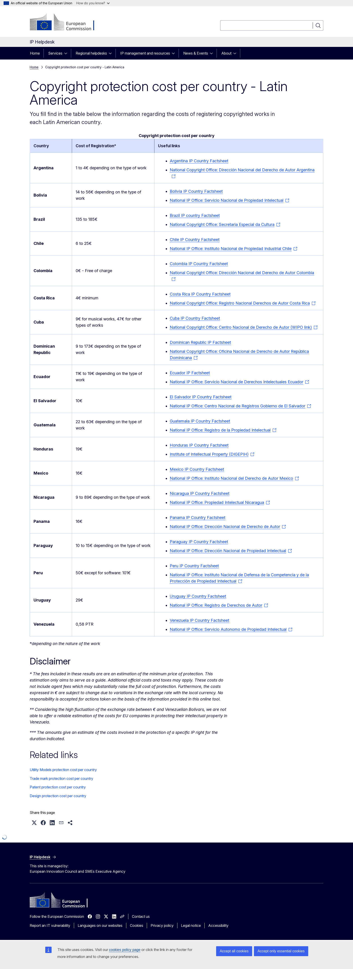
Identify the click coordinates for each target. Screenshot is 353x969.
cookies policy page (124, 950)
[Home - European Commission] (66, 23)
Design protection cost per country (58, 796)
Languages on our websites (100, 925)
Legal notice (191, 925)
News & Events (195, 53)
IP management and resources (145, 53)
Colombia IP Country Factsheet (199, 263)
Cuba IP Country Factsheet (195, 318)
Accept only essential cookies (281, 951)
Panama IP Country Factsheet (197, 517)
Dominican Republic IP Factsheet (200, 342)
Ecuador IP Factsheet (190, 372)
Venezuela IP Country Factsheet (199, 620)
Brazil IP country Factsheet (195, 215)
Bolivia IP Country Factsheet (196, 191)
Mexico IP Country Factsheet (197, 469)
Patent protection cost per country (58, 787)
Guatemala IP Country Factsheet (200, 421)
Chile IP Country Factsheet (194, 239)
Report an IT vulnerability (50, 925)
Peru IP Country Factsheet (194, 565)
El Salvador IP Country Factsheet (200, 397)
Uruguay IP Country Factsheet (198, 596)
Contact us (141, 916)
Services (55, 53)
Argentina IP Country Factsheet (199, 160)
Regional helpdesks (91, 53)
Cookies (136, 925)
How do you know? (93, 3)
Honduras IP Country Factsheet (199, 445)
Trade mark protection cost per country (61, 778)
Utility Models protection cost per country (63, 770)
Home (35, 53)
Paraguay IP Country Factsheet (199, 541)
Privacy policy (162, 925)
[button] (34, 822)
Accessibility (218, 925)
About (226, 53)
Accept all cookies (234, 951)
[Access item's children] (67, 53)
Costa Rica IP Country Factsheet (200, 294)
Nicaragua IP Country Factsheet (199, 493)
